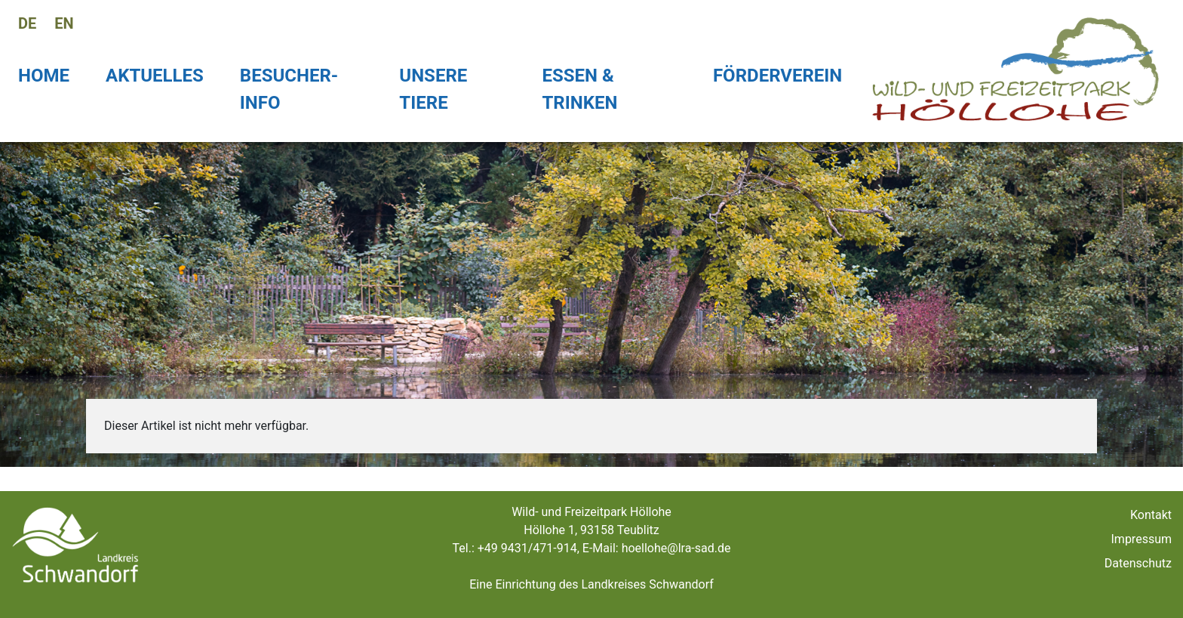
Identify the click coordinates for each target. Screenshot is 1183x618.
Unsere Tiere (433, 89)
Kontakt (1151, 515)
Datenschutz (1138, 563)
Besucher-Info (289, 89)
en (63, 23)
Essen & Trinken (579, 89)
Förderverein (777, 75)
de (27, 23)
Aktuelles (155, 75)
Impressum (1141, 539)
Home (43, 75)
